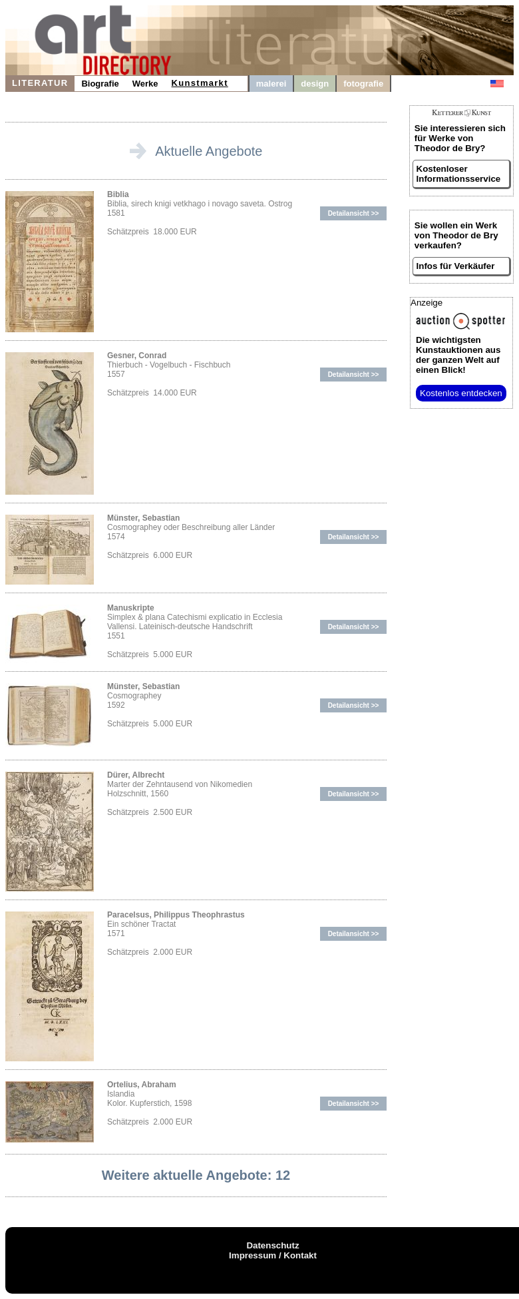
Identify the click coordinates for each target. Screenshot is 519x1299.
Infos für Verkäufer (456, 266)
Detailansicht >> (353, 213)
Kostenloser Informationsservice (459, 174)
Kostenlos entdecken (461, 393)
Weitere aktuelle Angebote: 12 (196, 1175)
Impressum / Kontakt (273, 1255)
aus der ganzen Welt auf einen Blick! (458, 355)
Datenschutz (272, 1245)
